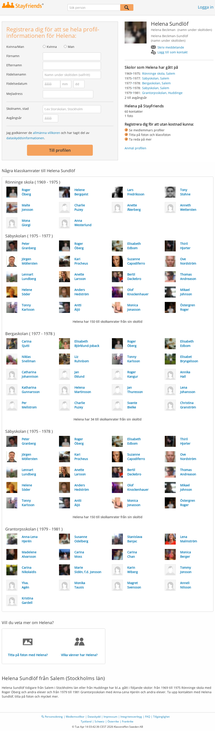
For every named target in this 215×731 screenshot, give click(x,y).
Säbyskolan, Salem (155, 78)
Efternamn (14, 65)
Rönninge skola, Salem (158, 73)
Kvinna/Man (15, 47)
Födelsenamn (16, 74)
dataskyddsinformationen (25, 138)
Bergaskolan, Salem (156, 83)
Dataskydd (94, 716)
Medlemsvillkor (75, 716)
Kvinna (52, 47)
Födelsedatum (16, 83)
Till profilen (60, 150)
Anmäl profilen (135, 148)
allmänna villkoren (46, 133)
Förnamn (13, 56)
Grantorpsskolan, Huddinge (162, 93)
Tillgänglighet (161, 716)
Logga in (205, 7)
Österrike (113, 721)
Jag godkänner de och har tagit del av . (47, 135)
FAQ (147, 716)
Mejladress (14, 94)
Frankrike (127, 721)
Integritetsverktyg (131, 716)
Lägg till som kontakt (173, 52)
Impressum (110, 716)
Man (71, 47)
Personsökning (54, 716)
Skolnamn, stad (17, 108)
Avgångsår (14, 118)
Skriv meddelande (171, 47)
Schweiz (99, 721)
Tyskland (86, 721)
